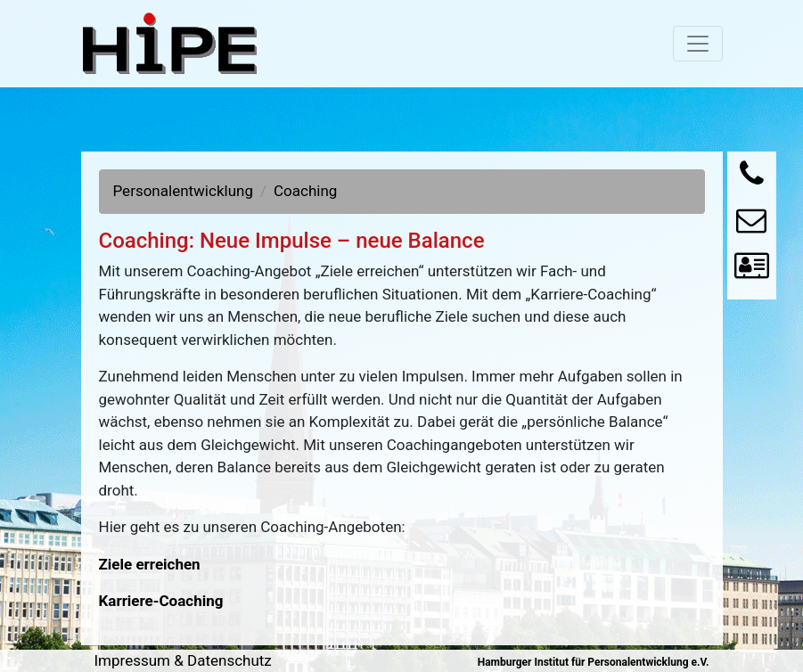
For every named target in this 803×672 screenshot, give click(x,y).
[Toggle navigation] (698, 43)
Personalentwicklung (183, 191)
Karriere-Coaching (161, 601)
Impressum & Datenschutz (183, 660)
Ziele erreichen (150, 564)
